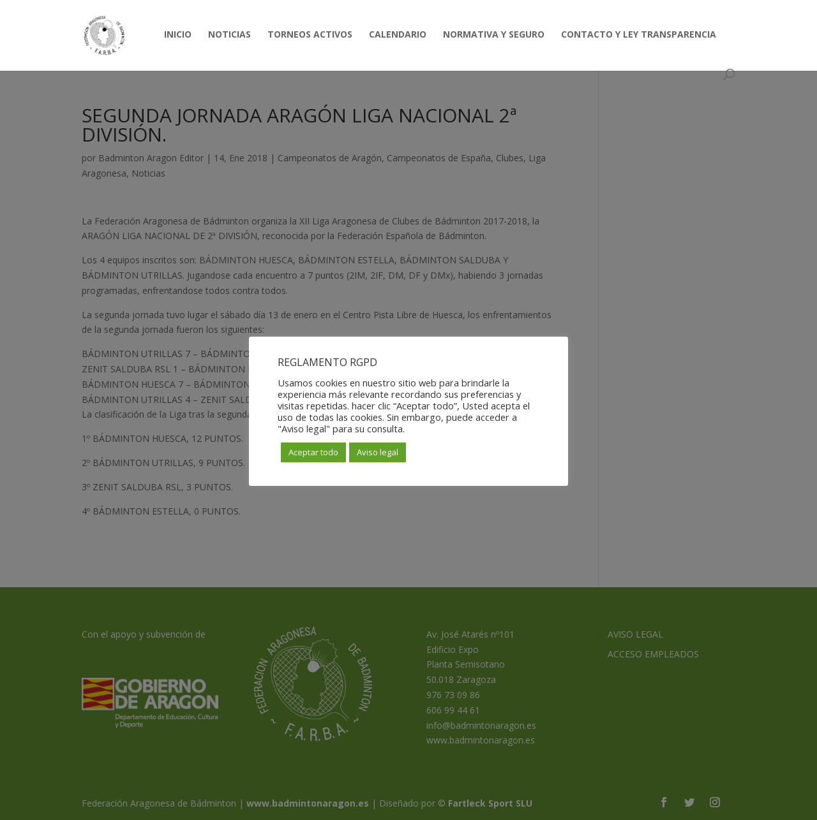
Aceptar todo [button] (313, 452)
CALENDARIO (397, 35)
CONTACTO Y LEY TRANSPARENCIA (638, 35)
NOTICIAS (229, 35)
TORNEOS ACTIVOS (309, 35)
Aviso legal (377, 452)
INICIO (177, 35)
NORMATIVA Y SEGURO (493, 35)
